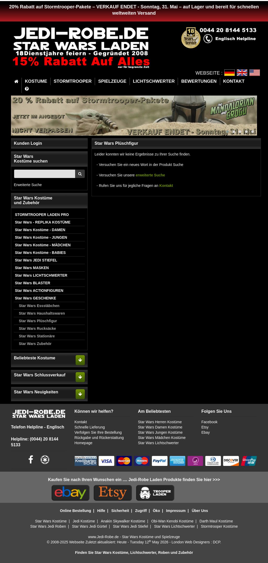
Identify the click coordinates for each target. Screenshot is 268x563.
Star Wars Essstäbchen (39, 306)
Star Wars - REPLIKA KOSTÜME (42, 222)
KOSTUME (36, 81)
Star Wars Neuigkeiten (36, 392)
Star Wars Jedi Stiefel (130, 526)
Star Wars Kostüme (51, 521)
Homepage (84, 443)
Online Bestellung (75, 511)
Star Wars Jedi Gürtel (89, 526)
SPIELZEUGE (112, 81)
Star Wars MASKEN (32, 268)
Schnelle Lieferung (90, 427)
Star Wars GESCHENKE (35, 298)
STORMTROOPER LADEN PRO (42, 215)
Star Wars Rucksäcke (37, 328)
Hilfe (101, 511)
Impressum (176, 511)
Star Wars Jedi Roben (48, 526)
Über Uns (200, 511)
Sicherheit (120, 511)
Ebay (206, 432)
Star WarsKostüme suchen (31, 158)
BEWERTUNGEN (198, 81)
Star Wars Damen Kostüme (160, 427)
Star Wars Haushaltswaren (42, 313)
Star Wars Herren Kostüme (160, 422)
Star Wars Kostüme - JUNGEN (41, 237)
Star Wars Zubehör (35, 344)
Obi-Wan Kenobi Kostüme (172, 521)
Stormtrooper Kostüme (219, 526)
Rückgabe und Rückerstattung (99, 438)
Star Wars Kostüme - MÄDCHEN (43, 245)
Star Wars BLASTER (32, 283)
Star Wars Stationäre (37, 336)
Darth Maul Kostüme (216, 521)
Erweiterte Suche (28, 185)
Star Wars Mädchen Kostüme (162, 438)
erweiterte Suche (150, 175)
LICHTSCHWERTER (154, 81)
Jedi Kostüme (84, 521)
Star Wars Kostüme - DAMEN (40, 230)
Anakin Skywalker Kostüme (123, 521)
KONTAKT (234, 81)
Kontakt (165, 185)
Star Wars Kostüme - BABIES (40, 252)
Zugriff (141, 511)
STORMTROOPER (73, 81)
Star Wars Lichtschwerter (158, 443)
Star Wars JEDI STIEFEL (36, 260)
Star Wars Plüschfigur (38, 321)
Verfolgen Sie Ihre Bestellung (98, 432)
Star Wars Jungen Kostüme (160, 432)
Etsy (205, 427)
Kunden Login (28, 143)
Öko (156, 511)
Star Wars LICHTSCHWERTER (41, 275)
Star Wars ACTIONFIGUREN (39, 290)
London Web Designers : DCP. (196, 542)
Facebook (209, 422)
